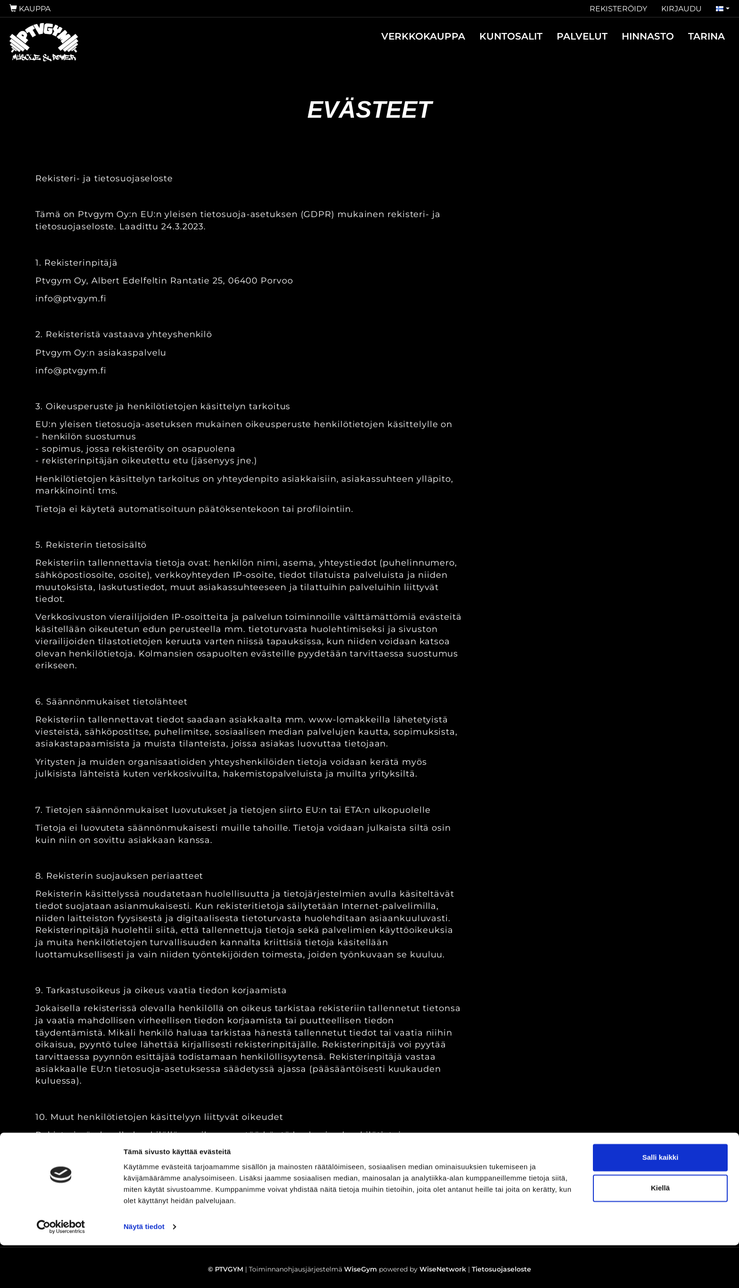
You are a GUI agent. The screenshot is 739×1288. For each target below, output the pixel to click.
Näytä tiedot (143, 1269)
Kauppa (29, 8)
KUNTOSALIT (510, 36)
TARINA (706, 36)
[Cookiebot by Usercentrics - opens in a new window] (61, 1270)
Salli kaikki (660, 1200)
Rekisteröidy (618, 8)
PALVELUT (582, 36)
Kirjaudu (681, 8)
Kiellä (660, 1231)
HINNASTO (648, 36)
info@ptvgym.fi (71, 298)
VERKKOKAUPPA (423, 36)
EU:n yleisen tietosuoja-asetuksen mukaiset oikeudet (159, 1159)
